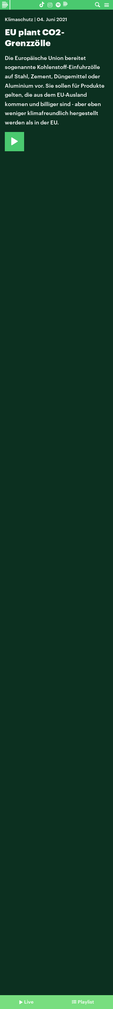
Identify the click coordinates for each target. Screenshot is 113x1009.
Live (28, 1001)
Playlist (86, 1001)
